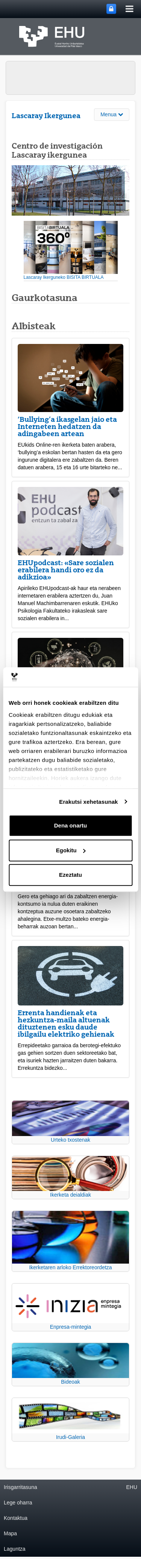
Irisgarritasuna (20, 1487)
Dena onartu (70, 825)
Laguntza (15, 1549)
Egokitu (71, 850)
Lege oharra (18, 1503)
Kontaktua (15, 1518)
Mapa (10, 1533)
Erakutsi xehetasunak (88, 802)
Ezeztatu (70, 875)
